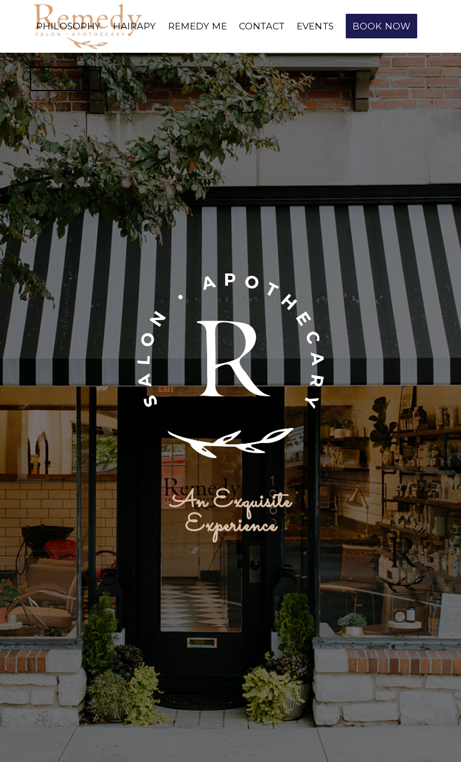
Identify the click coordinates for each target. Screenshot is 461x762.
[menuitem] (68, 26)
